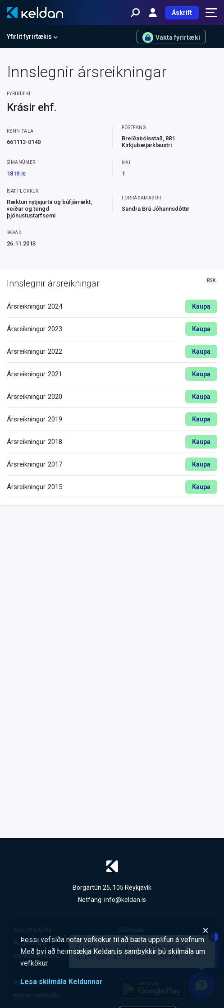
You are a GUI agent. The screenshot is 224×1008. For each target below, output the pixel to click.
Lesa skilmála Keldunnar (61, 981)
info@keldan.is (125, 899)
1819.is (16, 173)
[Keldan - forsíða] (35, 12)
